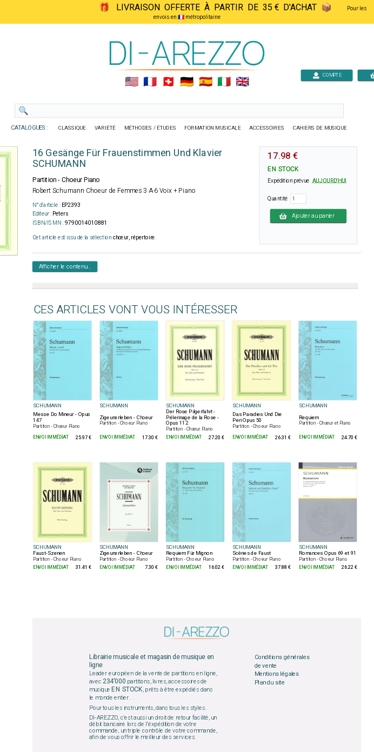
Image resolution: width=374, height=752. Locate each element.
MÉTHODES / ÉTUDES (150, 128)
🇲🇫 (150, 82)
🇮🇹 (224, 82)
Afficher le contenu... (65, 266)
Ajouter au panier (308, 215)
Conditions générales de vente (282, 661)
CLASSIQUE (72, 128)
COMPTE (327, 74)
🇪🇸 (205, 82)
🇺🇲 (131, 82)
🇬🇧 (242, 82)
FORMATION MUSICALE (212, 128)
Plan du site (270, 683)
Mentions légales (277, 674)
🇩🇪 (186, 82)
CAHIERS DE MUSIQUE (320, 128)
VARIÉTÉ (105, 128)
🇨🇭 (168, 82)
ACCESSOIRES (266, 128)
